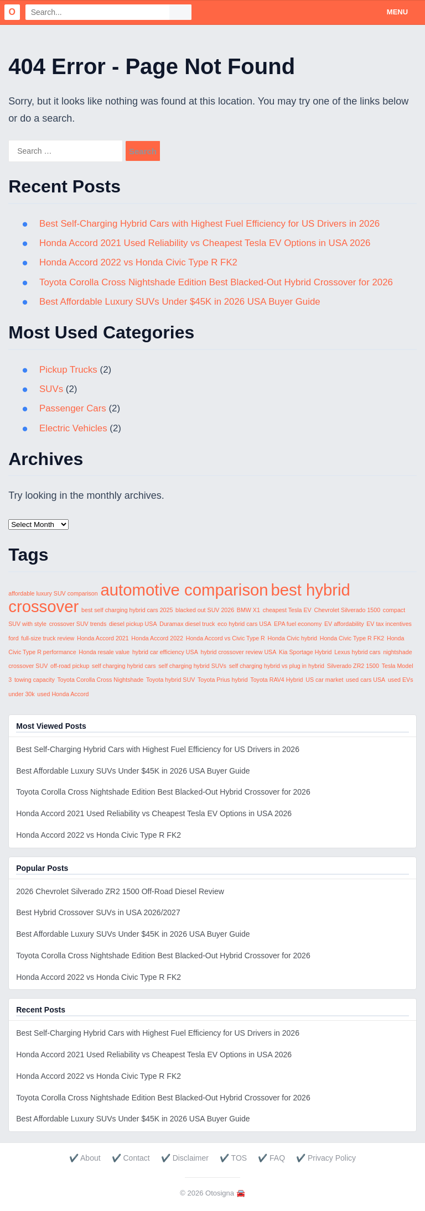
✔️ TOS (233, 1157)
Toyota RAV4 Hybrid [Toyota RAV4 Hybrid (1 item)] (276, 679)
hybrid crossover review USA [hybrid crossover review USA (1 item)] (239, 652)
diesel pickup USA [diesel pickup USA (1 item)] (133, 623)
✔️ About (85, 1157)
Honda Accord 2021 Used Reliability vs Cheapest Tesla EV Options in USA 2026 (206, 243)
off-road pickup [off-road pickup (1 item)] (69, 665)
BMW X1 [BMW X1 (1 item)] (248, 610)
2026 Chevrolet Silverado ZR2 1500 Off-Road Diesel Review (120, 891)
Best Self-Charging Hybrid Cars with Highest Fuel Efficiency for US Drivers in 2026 (211, 223)
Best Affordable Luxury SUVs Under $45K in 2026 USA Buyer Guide (181, 301)
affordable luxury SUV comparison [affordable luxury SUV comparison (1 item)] (53, 593)
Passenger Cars (73, 408)
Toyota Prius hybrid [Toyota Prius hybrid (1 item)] (223, 679)
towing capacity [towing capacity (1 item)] (34, 679)
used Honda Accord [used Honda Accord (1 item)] (63, 694)
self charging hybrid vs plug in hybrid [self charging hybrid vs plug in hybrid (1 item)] (276, 665)
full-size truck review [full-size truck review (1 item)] (47, 638)
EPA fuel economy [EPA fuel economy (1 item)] (298, 623)
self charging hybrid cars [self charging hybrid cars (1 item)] (124, 665)
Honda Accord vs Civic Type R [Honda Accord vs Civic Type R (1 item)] (225, 638)
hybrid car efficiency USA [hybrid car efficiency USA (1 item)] (165, 652)
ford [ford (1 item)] (13, 638)
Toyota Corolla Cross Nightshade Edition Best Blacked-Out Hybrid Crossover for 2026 (217, 282)
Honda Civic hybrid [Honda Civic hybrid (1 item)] (292, 638)
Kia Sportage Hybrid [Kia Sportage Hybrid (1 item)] (305, 652)
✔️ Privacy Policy (326, 1157)
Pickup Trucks (68, 369)
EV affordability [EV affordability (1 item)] (344, 623)
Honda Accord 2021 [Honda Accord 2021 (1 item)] (103, 638)
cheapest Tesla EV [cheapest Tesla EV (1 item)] (287, 610)
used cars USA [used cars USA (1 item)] (365, 679)
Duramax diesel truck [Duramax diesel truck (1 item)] (187, 623)
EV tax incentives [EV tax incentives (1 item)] (389, 623)
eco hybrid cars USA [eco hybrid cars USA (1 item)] (244, 623)
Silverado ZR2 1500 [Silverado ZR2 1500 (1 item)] (353, 665)
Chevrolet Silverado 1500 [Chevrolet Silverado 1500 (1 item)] (347, 610)
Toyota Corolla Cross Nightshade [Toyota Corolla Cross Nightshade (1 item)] (100, 679)
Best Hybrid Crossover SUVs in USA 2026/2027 (98, 912)
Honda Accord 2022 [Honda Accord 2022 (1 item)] (157, 638)
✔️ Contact (131, 1157)
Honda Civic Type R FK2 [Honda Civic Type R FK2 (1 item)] (352, 638)
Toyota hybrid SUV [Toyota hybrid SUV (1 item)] (170, 679)
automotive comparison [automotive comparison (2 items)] (184, 590)
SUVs (51, 389)
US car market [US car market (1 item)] (324, 679)
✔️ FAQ (271, 1157)
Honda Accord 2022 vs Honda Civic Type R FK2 (139, 262)
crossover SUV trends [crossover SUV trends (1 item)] (78, 623)
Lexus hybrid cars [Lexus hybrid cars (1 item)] (357, 652)
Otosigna (219, 1193)
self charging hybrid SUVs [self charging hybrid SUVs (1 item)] (192, 665)
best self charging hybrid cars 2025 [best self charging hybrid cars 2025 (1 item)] (127, 610)
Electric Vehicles (73, 428)
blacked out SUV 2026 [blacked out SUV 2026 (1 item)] (204, 610)
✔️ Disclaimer (185, 1157)
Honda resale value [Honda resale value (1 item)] (104, 652)
